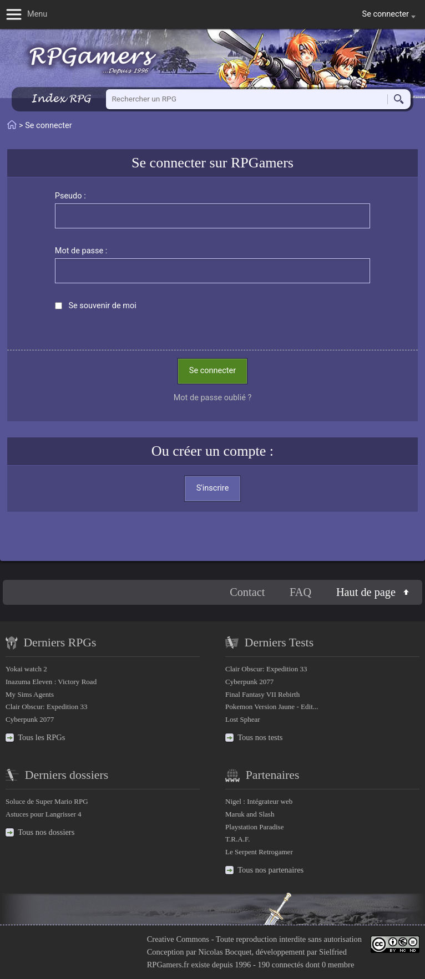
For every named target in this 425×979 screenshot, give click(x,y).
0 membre (338, 964)
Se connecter (212, 370)
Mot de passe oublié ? (213, 397)
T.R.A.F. (237, 839)
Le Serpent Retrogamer (259, 852)
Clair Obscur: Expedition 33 (46, 706)
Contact (247, 592)
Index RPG (60, 98)
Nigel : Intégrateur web (258, 801)
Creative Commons (178, 939)
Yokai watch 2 (26, 669)
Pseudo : (70, 196)
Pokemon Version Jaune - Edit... (271, 706)
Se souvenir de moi (102, 305)
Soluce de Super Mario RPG (47, 801)
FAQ (300, 592)
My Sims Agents (30, 694)
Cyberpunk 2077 (30, 719)
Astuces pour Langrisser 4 (44, 814)
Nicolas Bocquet (224, 951)
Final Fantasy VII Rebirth (262, 694)
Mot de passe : (81, 251)
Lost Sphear (242, 719)
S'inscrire (212, 488)
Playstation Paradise (254, 827)
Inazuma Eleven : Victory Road (51, 681)
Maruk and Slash (249, 814)
